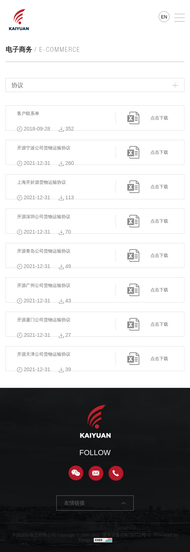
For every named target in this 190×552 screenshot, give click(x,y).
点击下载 (159, 118)
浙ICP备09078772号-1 (126, 535)
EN (164, 17)
